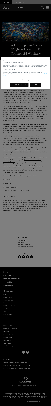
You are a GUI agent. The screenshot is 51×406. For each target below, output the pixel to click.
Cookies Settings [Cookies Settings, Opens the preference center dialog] (25, 80)
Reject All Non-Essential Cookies (19, 85)
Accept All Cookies (35, 85)
